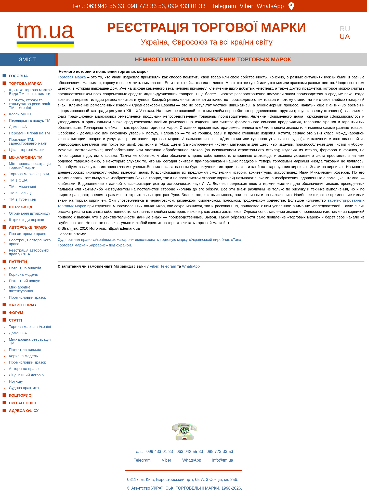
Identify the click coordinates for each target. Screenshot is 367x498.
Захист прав (22, 305)
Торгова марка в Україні (30, 326)
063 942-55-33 (190, 452)
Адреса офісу (23, 410)
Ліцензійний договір (26, 375)
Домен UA (18, 127)
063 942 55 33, (106, 6)
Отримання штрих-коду (29, 213)
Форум (16, 312)
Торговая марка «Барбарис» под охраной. (95, 245)
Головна (18, 76)
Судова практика (24, 388)
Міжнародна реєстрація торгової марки (30, 165)
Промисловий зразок (27, 297)
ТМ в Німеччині (22, 186)
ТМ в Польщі (20, 193)
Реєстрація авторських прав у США (29, 252)
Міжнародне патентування (21, 289)
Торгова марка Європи (29, 174)
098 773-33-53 (220, 452)
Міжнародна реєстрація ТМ (30, 341)
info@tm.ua (222, 460)
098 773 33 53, (146, 6)
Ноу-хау (16, 381)
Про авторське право (27, 234)
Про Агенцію (22, 403)
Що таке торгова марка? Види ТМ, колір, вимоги (30, 91)
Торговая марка (72, 77)
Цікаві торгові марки (26, 149)
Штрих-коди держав (26, 220)
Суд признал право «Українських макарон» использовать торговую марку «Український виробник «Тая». (150, 239)
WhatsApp (270, 6)
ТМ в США (18, 180)
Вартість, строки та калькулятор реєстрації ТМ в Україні (29, 103)
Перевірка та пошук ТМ (29, 120)
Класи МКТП (20, 114)
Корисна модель (23, 274)
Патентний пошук (24, 281)
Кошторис (20, 395)
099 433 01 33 (187, 6)
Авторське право (24, 368)
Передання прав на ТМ (29, 133)
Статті (15, 320)
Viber (246, 6)
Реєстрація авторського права (30, 242)
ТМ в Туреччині (22, 199)
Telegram (224, 6)
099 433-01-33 (159, 452)
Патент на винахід (25, 268)
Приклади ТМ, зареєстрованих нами (28, 141)
